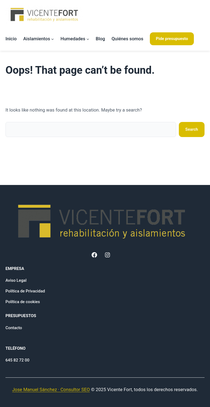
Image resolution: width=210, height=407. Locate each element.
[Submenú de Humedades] (87, 39)
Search (191, 129)
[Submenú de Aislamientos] (52, 39)
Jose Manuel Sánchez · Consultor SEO (51, 389)
